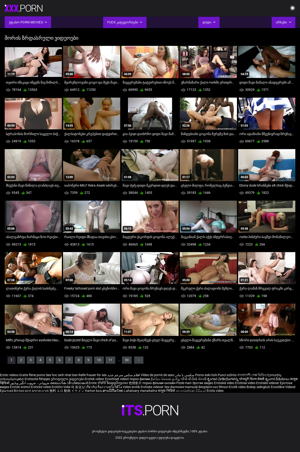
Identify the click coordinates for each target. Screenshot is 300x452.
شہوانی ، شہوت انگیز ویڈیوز (30, 383)
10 (99, 360)
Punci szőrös (227, 375)
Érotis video (215, 391)
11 (110, 360)
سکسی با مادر (185, 375)
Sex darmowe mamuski (181, 387)
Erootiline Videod (283, 387)
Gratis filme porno (32, 375)
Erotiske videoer (268, 383)
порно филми (140, 379)
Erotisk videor (95, 379)
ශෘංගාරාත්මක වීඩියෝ (191, 391)
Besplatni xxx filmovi (213, 387)
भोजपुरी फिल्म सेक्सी (251, 379)
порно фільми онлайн (159, 383)
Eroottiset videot (117, 379)
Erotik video (238, 387)
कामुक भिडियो (167, 391)
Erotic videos (9, 375)
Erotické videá (41, 387)
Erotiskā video (224, 383)
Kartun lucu (94, 391)
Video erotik (132, 387)
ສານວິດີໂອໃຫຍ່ (113, 391)
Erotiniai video (245, 383)
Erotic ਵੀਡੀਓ (98, 383)
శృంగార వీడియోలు (277, 379)
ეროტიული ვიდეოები (68, 379)
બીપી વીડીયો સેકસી (193, 379)
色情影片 (135, 383)
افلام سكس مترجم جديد (123, 375)
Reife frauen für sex (93, 375)
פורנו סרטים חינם (37, 391)
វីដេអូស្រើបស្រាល (118, 383)
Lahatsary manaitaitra (141, 391)
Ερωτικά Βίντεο (12, 391)
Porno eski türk (206, 375)
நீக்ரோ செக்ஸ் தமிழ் (165, 379)
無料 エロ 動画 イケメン (66, 391)
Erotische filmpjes (37, 379)
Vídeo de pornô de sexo (157, 375)
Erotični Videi (61, 387)
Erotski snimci (20, 387)
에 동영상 (78, 387)
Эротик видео (203, 383)
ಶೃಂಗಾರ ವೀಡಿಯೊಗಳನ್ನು (223, 379)
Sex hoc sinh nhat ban (62, 375)
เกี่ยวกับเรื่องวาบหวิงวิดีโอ (104, 387)
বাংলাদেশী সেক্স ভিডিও (252, 375)
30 (127, 360)
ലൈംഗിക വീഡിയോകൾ (69, 383)
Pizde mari (183, 383)
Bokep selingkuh (258, 387)
